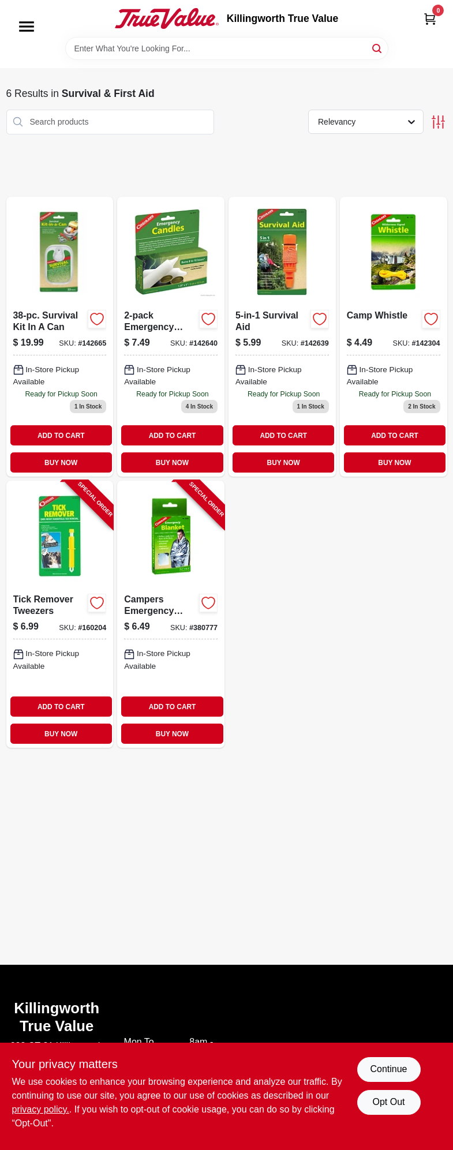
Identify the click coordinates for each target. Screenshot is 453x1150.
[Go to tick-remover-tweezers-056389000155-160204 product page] (60, 614)
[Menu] (26, 26)
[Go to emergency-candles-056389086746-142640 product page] (170, 337)
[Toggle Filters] (438, 122)
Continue (388, 1069)
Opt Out (388, 1102)
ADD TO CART (61, 436)
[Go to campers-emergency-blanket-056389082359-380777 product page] (170, 614)
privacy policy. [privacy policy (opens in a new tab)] (40, 1109)
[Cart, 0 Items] (430, 19)
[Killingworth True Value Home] (167, 18)
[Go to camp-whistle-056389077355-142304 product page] (393, 337)
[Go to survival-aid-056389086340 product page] (282, 337)
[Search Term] (226, 48)
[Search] (377, 47)
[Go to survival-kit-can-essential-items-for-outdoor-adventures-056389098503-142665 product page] (60, 337)
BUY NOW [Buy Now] (60, 463)
